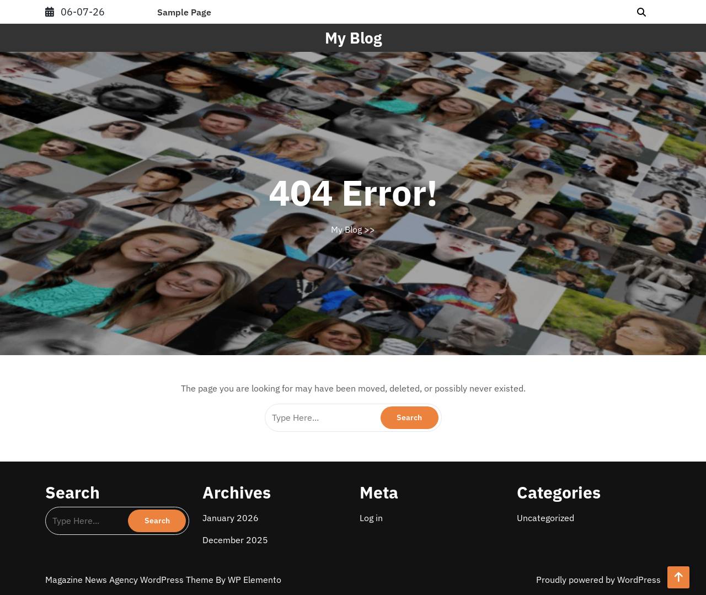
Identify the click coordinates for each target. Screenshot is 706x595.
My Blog (353, 38)
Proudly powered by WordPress (598, 579)
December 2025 (235, 539)
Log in (371, 517)
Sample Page (184, 12)
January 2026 (230, 517)
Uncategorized (545, 517)
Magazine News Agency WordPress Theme (130, 579)
